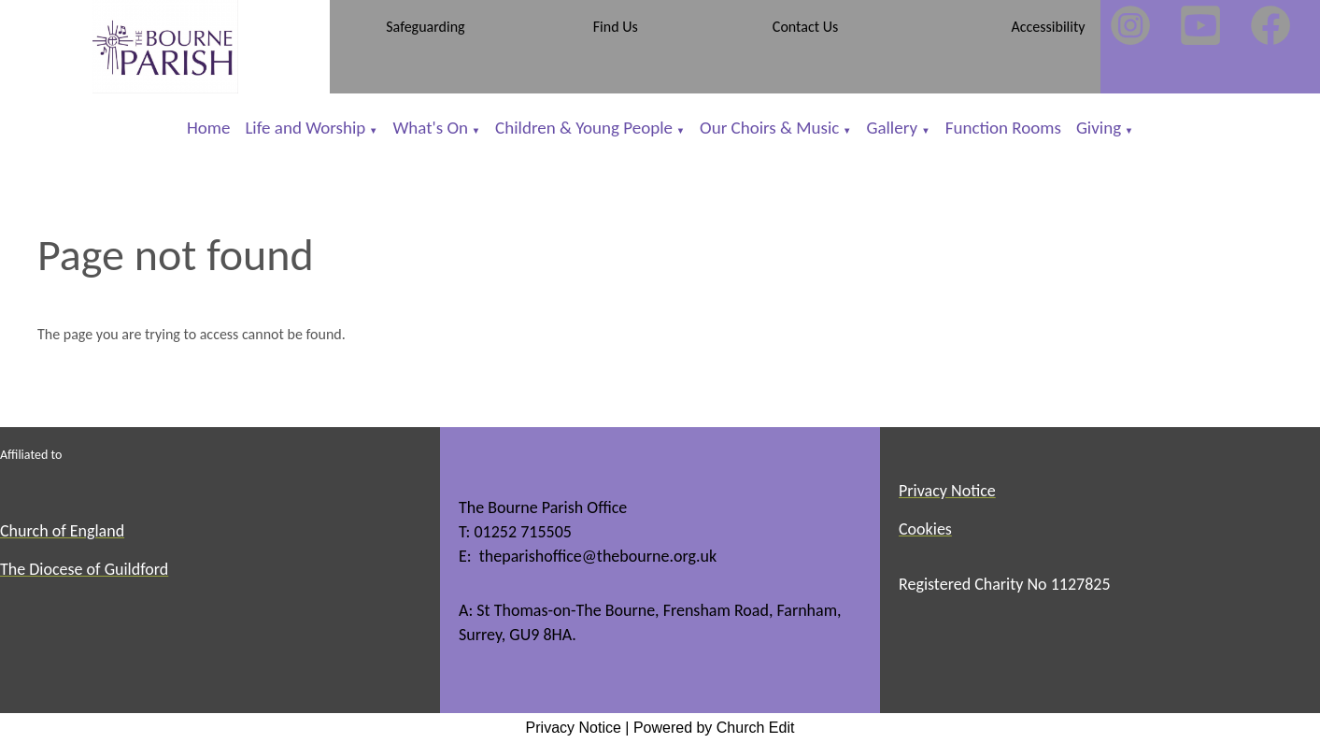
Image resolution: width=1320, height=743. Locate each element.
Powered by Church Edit (714, 728)
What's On (430, 127)
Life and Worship (305, 127)
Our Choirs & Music (769, 127)
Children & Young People (584, 127)
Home (209, 127)
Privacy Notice (573, 728)
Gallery (893, 127)
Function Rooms (1003, 127)
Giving (1098, 127)
